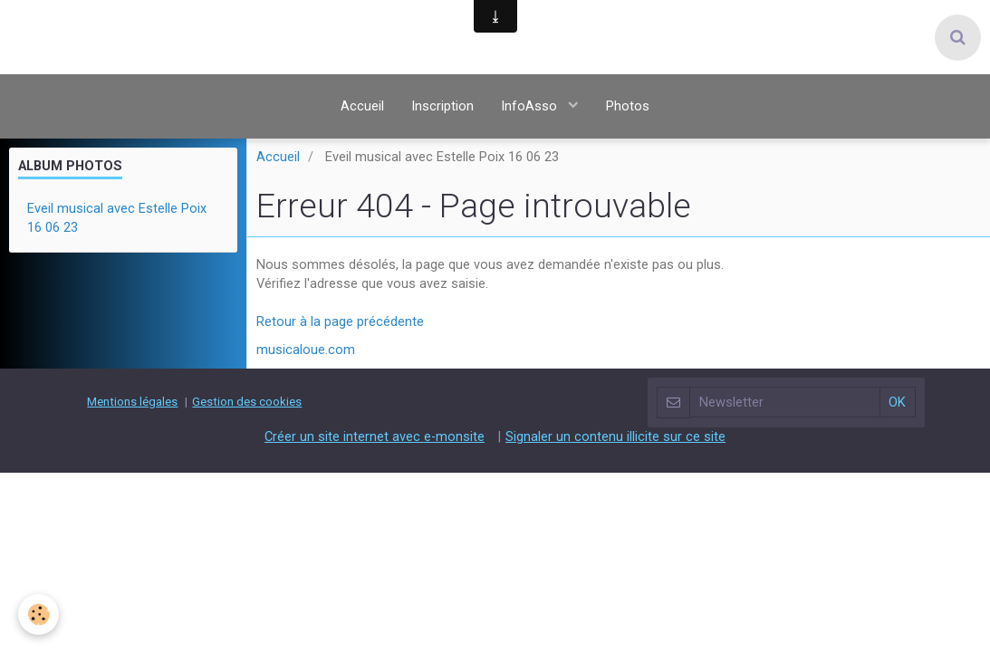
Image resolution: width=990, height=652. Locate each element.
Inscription (442, 106)
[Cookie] (38, 614)
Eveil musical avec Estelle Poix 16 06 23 (117, 217)
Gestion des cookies (247, 401)
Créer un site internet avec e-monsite (374, 435)
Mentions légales (132, 401)
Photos (627, 106)
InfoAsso (531, 106)
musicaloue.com (305, 349)
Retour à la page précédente (340, 321)
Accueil (362, 106)
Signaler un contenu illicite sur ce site (615, 435)
